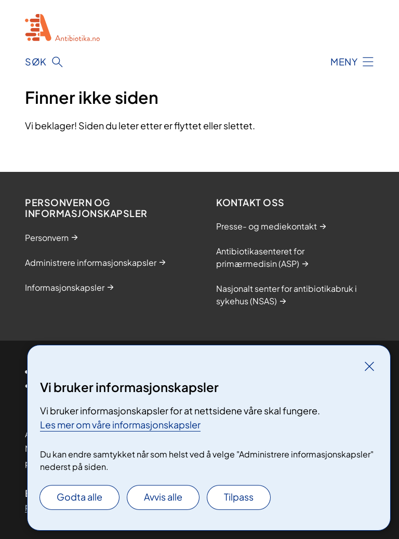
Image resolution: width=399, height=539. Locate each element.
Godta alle (79, 497)
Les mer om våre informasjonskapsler (120, 424)
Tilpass (239, 497)
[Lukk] (369, 366)
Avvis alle (163, 497)
